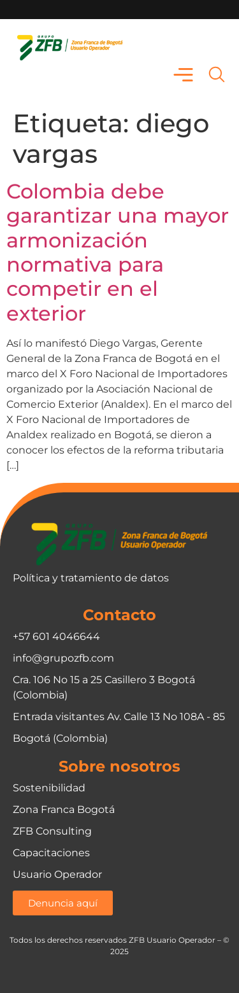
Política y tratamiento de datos (91, 578)
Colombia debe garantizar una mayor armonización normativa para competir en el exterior (117, 252)
